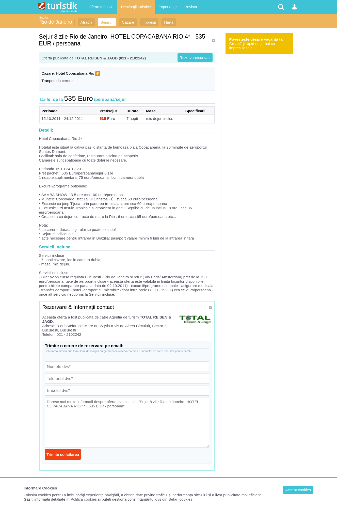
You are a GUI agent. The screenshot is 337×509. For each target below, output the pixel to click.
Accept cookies (298, 490)
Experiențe (167, 7)
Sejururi (107, 22)
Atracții (86, 22)
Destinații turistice (136, 7)
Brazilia (43, 17)
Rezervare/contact (195, 57)
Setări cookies (180, 499)
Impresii (149, 22)
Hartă (168, 22)
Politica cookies (84, 499)
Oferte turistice (101, 7)
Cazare (128, 22)
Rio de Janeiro (55, 22)
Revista (190, 7)
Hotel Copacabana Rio (75, 73)
